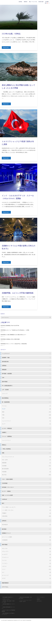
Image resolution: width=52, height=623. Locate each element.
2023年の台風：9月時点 (11, 34)
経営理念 (20, 1)
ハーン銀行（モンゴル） (8, 510)
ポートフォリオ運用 (7, 537)
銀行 (3, 503)
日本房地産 (4, 483)
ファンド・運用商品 (7, 436)
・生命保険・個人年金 (6, 599)
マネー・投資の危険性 (7, 479)
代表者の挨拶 (40, 1)
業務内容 (25, 1)
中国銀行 (4, 513)
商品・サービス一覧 (33, 1)
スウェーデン (5, 551)
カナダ (3, 578)
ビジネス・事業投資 (7, 428)
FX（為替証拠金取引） (7, 385)
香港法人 (4, 444)
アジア (3, 409)
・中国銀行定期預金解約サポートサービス (8, 608)
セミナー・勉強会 (6, 491)
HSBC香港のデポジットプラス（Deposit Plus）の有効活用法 (14, 343)
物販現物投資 (5, 582)
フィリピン (4, 563)
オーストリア (5, 575)
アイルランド (5, 557)
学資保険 (4, 471)
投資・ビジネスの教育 (7, 495)
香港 (3, 412)
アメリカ (4, 406)
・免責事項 (38, 599)
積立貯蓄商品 (5, 398)
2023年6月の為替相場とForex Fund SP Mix (10, 325)
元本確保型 (4, 540)
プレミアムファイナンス (8, 456)
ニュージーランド (6, 420)
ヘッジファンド (6, 353)
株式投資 (4, 529)
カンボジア (4, 554)
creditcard (4, 499)
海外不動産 (4, 544)
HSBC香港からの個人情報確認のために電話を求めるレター (13, 334)
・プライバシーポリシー (40, 597)
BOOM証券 (5, 524)
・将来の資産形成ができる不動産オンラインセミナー (8, 614)
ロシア (3, 423)
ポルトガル (4, 548)
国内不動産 (4, 381)
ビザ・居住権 (5, 389)
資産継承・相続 (6, 357)
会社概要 (47, 1)
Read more (6, 47)
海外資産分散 (5, 361)
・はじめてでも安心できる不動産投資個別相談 (8, 611)
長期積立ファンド (6, 533)
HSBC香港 (4, 516)
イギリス (4, 566)
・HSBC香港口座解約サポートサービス (8, 605)
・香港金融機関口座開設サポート (7, 597)
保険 (3, 452)
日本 (3, 377)
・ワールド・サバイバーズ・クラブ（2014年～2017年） (25, 601)
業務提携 (4, 369)
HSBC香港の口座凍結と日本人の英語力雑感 (10, 339)
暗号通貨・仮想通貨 (7, 373)
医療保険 (4, 462)
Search (50, 317)
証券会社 (4, 520)
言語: (47, 3)
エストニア (4, 393)
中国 (3, 415)
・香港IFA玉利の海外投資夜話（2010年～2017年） (25, 598)
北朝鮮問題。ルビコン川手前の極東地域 (18, 293)
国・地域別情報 (6, 402)
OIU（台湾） (5, 459)
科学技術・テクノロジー (8, 487)
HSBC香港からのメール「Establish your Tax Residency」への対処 (15, 330)
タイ (3, 572)
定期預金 (4, 365)
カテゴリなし (5, 586)
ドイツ (3, 569)
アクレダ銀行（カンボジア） (9, 507)
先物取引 (4, 432)
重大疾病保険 (5, 468)
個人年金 (4, 474)
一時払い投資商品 (6, 448)
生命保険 (4, 465)
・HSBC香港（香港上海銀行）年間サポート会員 (8, 602)
